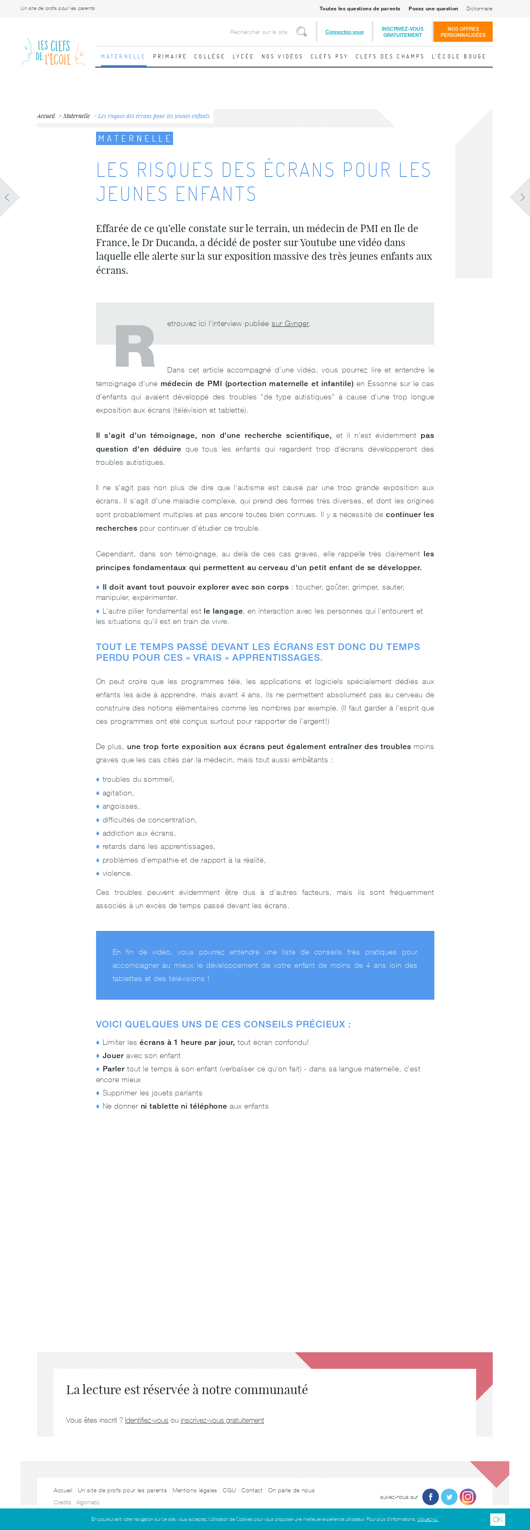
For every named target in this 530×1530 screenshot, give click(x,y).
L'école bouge (459, 56)
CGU (229, 1490)
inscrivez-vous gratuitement (222, 1420)
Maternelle (124, 56)
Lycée (244, 56)
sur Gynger (290, 323)
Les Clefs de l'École (54, 46)
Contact (252, 1490)
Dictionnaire (480, 9)
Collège (210, 56)
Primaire (170, 56)
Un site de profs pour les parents (58, 8)
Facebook (430, 1497)
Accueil (63, 1490)
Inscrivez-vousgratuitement (403, 32)
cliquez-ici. (427, 1519)
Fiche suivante (519, 197)
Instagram (468, 1497)
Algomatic (88, 1502)
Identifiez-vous (147, 1420)
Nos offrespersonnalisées (463, 32)
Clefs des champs (390, 56)
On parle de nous (291, 1490)
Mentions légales (195, 1490)
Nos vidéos (283, 56)
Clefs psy (330, 56)
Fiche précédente (10, 197)
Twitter (449, 1497)
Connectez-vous (344, 32)
